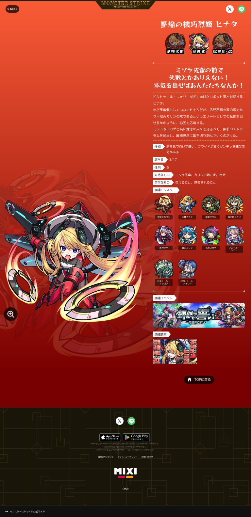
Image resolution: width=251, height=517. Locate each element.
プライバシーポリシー (127, 457)
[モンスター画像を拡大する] (11, 314)
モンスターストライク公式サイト (27, 511)
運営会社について (105, 457)
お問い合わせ (147, 457)
